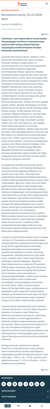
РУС (18, 406)
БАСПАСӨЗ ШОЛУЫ (10, 10)
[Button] (45, 34)
